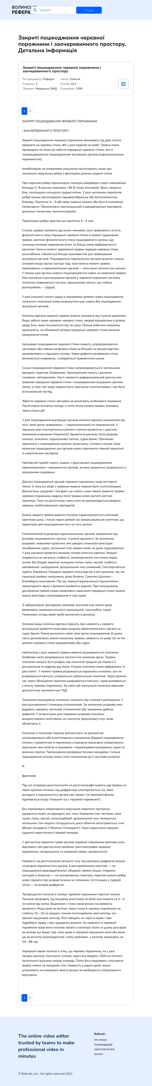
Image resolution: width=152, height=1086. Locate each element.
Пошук (89, 10)
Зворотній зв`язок (104, 1049)
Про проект (100, 1040)
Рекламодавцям (103, 1045)
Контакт (98, 1054)
